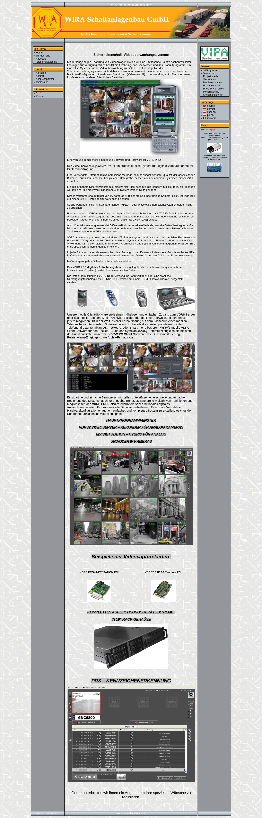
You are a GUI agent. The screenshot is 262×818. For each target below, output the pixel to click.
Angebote (212, 130)
